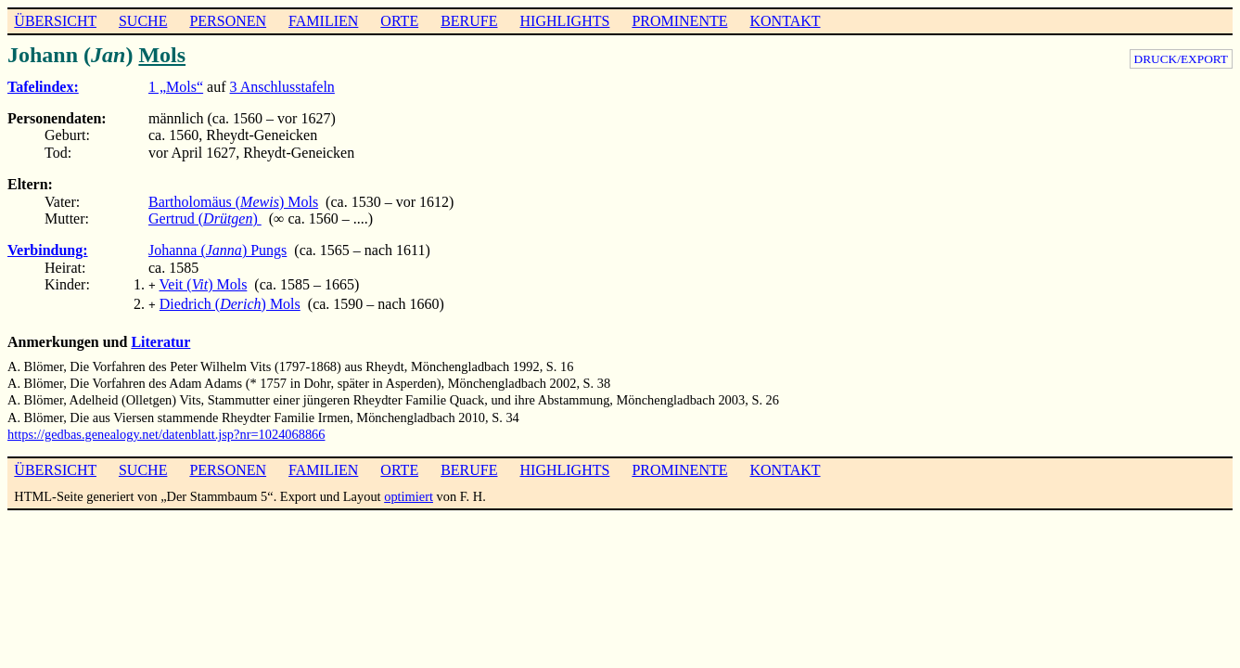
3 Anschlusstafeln (282, 87)
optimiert (408, 492)
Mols (161, 55)
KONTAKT (784, 21)
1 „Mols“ (175, 87)
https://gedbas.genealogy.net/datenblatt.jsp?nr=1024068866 (166, 430)
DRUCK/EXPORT (1181, 59)
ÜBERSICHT (55, 21)
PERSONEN (227, 21)
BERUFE (469, 21)
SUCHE (143, 21)
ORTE (399, 21)
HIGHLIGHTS (565, 21)
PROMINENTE (679, 21)
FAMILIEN (323, 21)
